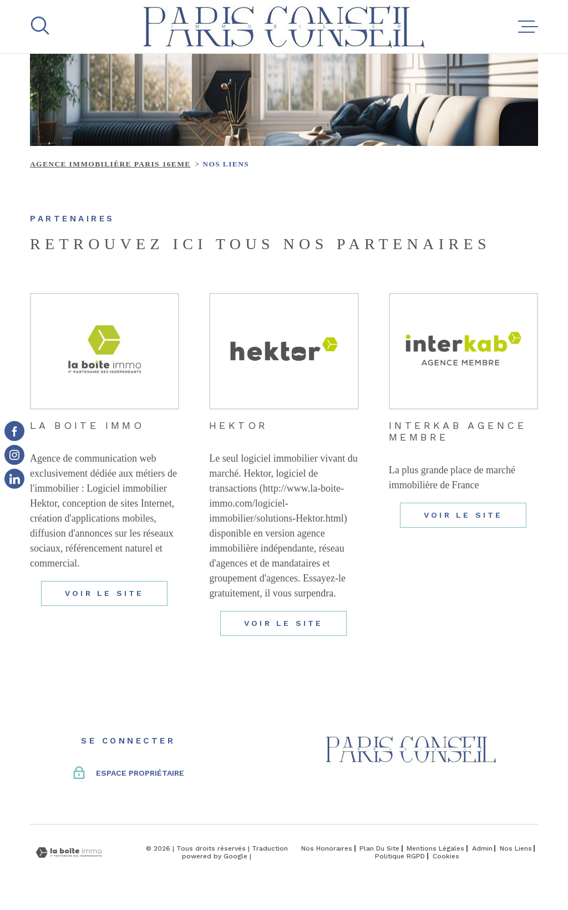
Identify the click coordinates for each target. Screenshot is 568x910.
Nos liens (516, 848)
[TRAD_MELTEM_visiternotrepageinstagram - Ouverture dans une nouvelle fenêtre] (14, 455)
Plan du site (379, 848)
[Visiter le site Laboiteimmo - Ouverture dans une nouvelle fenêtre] (69, 852)
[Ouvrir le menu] (528, 27)
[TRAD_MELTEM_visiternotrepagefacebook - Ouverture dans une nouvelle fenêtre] (14, 431)
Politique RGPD (400, 856)
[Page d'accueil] (284, 27)
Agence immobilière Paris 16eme (110, 164)
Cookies (446, 856)
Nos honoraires (326, 848)
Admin (482, 848)
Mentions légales (435, 848)
